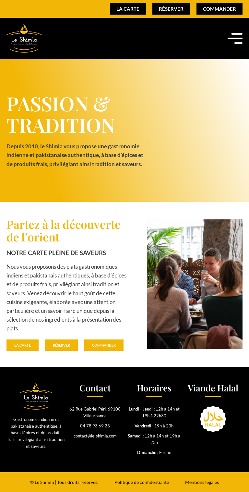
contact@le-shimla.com (95, 435)
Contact (95, 388)
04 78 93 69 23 (95, 425)
